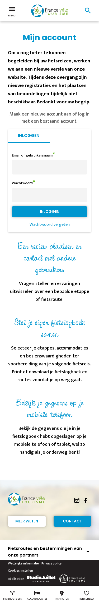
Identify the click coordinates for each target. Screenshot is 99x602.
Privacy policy (51, 563)
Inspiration (62, 595)
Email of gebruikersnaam (32, 155)
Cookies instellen (20, 570)
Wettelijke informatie (23, 563)
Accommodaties (37, 595)
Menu (12, 11)
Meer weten (26, 521)
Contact (72, 521)
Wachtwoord (22, 183)
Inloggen (28, 135)
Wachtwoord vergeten (50, 224)
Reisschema (86, 595)
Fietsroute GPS (12, 595)
